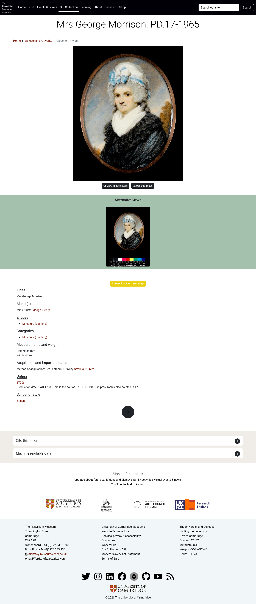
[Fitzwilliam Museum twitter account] (86, 576)
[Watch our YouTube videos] (158, 576)
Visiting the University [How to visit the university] (193, 531)
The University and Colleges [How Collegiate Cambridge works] (197, 526)
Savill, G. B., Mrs (84, 369)
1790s (20, 382)
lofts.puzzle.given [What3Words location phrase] (54, 558)
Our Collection (69, 7)
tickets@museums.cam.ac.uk (47, 554)
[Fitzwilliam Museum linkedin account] (122, 576)
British (21, 400)
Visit (31, 7)
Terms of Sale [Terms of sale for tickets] (110, 558)
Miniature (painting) (34, 323)
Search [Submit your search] (247, 7)
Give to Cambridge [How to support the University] (191, 536)
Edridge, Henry (41, 310)
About (98, 7)
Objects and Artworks (38, 40)
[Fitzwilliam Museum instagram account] (98, 576)
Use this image (143, 185)
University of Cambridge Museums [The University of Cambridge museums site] (123, 526)
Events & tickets (47, 7)
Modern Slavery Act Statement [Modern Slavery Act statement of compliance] (121, 554)
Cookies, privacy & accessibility (121, 536)
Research (110, 7)
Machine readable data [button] (33, 453)
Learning (85, 7)
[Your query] (219, 7)
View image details (116, 185)
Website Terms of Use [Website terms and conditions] (115, 531)
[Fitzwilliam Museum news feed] (170, 576)
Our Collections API (114, 549)
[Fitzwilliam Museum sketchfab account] (134, 576)
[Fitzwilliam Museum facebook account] (110, 576)
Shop (122, 7)
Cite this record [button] (27, 440)
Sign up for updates (128, 474)
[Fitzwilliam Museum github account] (146, 576)
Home (22, 7)
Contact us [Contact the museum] (108, 540)
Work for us (109, 545)
